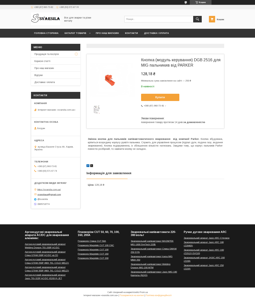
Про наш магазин (107, 33)
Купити (160, 97)
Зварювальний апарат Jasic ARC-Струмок (206, 238)
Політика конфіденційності (159, 295)
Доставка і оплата (156, 33)
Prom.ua (144, 292)
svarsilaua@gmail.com (49, 194)
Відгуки (38, 75)
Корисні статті (42, 61)
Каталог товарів (75, 33)
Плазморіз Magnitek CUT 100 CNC (96, 245)
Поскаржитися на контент (132, 295)
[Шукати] (197, 19)
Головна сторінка (46, 33)
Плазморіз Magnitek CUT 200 (93, 258)
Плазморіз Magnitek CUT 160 (93, 254)
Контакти (131, 33)
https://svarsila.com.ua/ (49, 189)
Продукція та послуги (46, 54)
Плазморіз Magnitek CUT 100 (93, 249)
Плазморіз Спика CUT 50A (92, 241)
